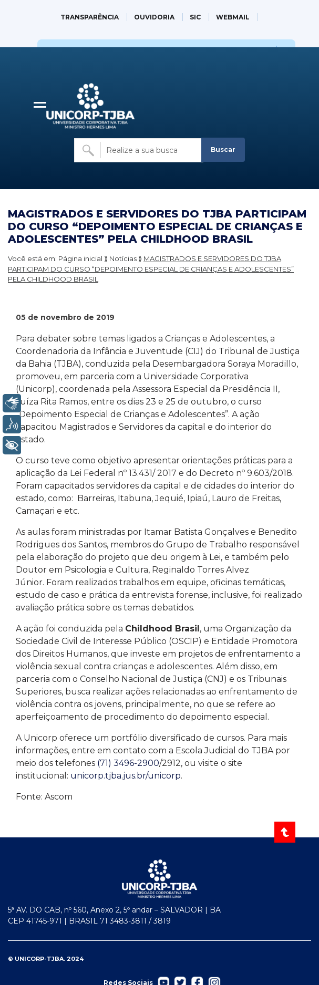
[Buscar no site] (138, 150)
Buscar (223, 149)
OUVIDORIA (154, 17)
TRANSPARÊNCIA (89, 17)
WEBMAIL (233, 17)
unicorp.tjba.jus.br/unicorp (125, 776)
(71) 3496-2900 (128, 763)
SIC (195, 17)
